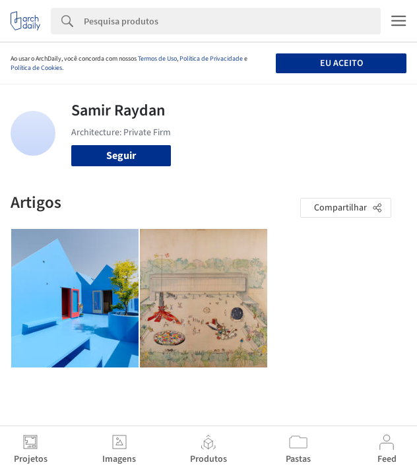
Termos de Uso (157, 58)
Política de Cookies (36, 68)
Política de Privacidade (211, 58)
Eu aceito (341, 63)
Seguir (121, 155)
